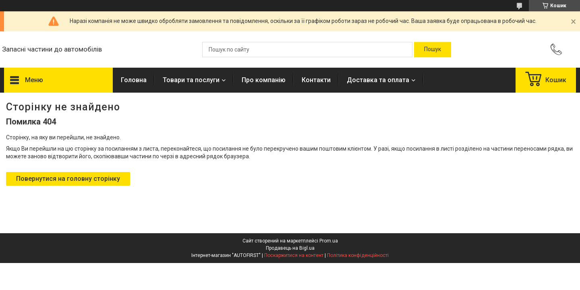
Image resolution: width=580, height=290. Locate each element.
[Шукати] (432, 49)
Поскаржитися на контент (293, 255)
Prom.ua (328, 241)
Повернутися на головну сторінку (68, 178)
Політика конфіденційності (358, 255)
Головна (134, 80)
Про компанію (264, 80)
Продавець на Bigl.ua (290, 248)
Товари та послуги (191, 80)
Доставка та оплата (378, 80)
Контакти (316, 80)
